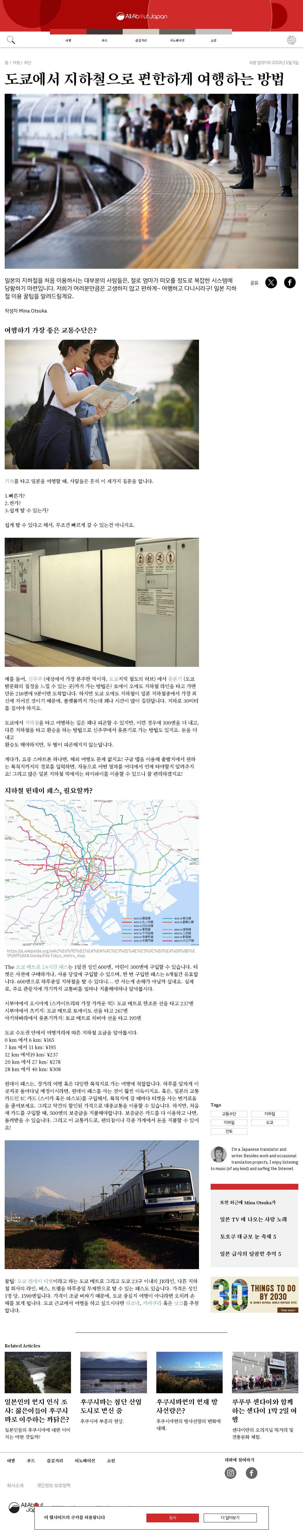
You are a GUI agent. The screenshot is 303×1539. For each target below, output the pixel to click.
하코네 (133, 1302)
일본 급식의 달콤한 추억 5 (250, 1254)
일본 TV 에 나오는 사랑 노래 (253, 1219)
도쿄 (113, 678)
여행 (68, 40)
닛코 (178, 1302)
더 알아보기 (230, 1518)
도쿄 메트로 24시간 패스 (42, 966)
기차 (9, 481)
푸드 (105, 40)
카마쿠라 (152, 1302)
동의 (172, 1518)
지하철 (32, 722)
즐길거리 (141, 40)
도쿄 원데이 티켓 (35, 1281)
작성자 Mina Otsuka (26, 311)
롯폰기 (175, 678)
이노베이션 (177, 40)
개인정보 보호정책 (53, 1485)
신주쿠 (35, 678)
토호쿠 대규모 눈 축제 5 (248, 1237)
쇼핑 (214, 40)
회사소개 (15, 1485)
